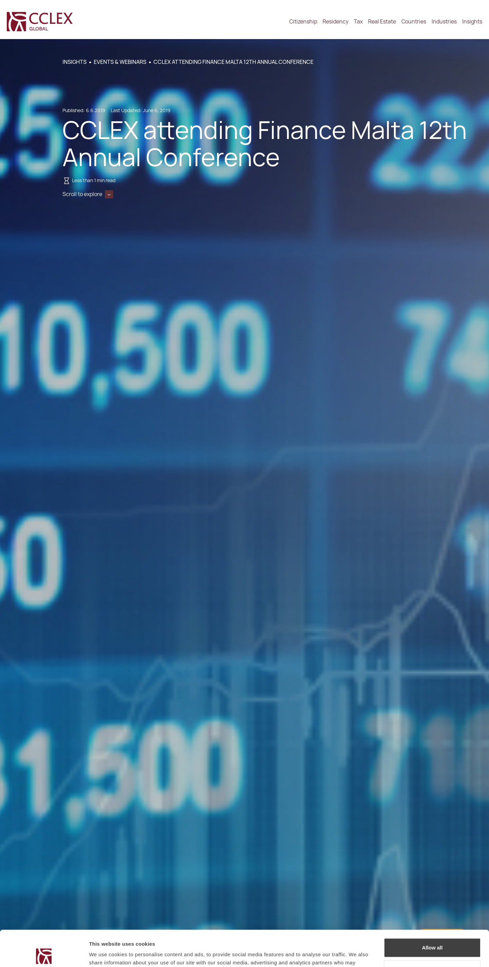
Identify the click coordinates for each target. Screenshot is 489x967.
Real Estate (382, 21)
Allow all (432, 912)
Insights (472, 21)
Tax (358, 21)
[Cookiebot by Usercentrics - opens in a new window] (44, 954)
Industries (444, 21)
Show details (105, 953)
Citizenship (303, 21)
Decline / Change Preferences (432, 934)
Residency (335, 21)
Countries (413, 21)
